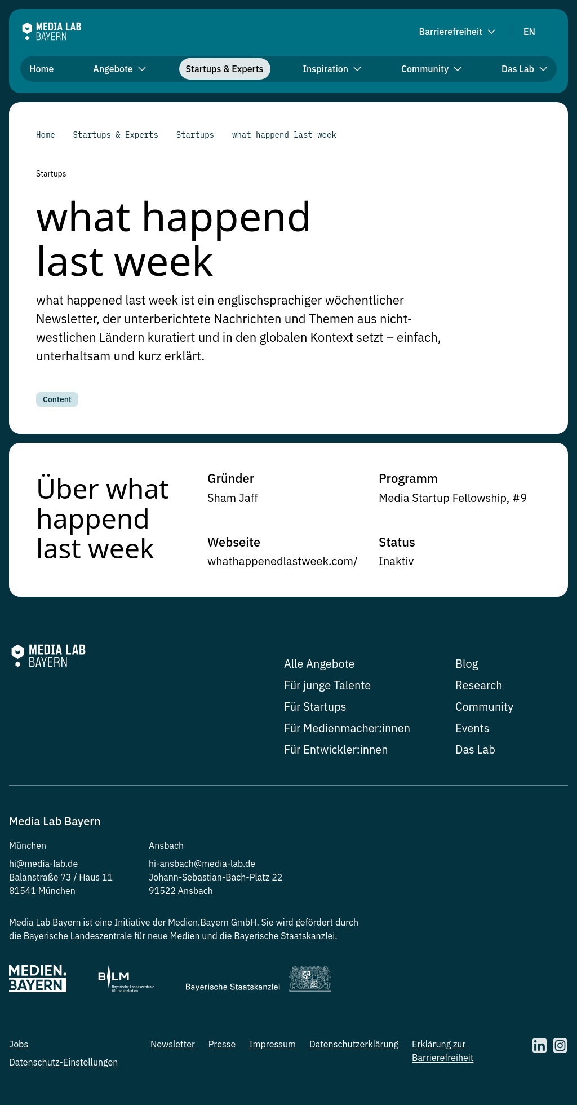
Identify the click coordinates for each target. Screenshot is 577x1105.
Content (57, 399)
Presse (222, 1044)
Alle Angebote (319, 663)
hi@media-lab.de (43, 863)
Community (484, 706)
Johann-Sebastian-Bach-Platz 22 (215, 877)
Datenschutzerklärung (353, 1044)
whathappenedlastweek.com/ (282, 561)
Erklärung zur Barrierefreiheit (442, 1050)
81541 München (42, 890)
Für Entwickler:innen (336, 749)
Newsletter (172, 1044)
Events (472, 728)
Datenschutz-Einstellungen (63, 1062)
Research (479, 685)
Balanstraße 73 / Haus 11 (61, 877)
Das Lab (475, 749)
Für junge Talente (327, 685)
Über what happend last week (102, 516)
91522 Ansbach (181, 890)
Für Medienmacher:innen (347, 728)
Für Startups (315, 706)
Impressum (272, 1044)
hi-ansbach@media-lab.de (202, 863)
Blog (466, 663)
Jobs (18, 1044)
